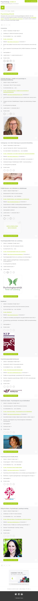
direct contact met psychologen (16, 18)
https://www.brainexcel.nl (12, 314)
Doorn (9, 82)
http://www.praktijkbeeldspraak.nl (14, 372)
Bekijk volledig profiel (10, 73)
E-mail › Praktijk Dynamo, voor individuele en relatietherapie (16, 199)
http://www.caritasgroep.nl (13, 156)
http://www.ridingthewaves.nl (13, 522)
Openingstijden (7, 52)
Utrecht (5, 30)
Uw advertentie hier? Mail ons (19, 584)
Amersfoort (10, 30)
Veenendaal (10, 145)
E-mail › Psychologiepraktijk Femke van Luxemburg (14, 251)
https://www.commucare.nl (13, 41)
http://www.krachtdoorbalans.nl (14, 414)
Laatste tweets (7, 55)
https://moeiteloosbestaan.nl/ (13, 201)
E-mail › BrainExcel (7, 312)
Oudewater (10, 243)
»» (9, 24)
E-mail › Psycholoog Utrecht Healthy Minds (12, 467)
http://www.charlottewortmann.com (14, 94)
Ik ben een (31, 1)
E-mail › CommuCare (7, 39)
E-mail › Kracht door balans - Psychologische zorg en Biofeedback (17, 411)
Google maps (16, 30)
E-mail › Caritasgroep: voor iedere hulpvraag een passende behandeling (18, 153)
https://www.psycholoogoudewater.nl (15, 254)
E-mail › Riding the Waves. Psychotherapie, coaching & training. (17, 519)
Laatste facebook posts (17, 55)
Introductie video (16, 108)
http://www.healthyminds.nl (13, 470)
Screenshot (23, 41)
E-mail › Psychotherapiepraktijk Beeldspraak (12, 369)
